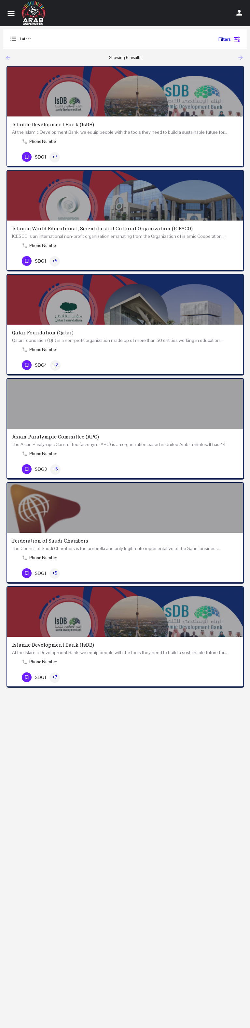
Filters (229, 39)
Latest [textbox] (25, 38)
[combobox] (75, 39)
